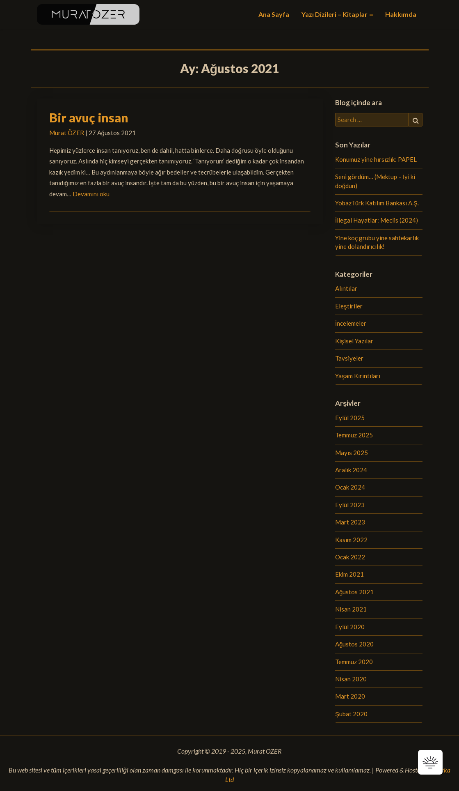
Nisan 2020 (351, 679)
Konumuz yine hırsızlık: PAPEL (376, 159)
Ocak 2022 (350, 557)
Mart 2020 (350, 696)
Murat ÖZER (66, 132)
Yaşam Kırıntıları (357, 375)
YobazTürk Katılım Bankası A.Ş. (377, 203)
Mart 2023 (350, 522)
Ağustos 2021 (354, 592)
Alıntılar (346, 288)
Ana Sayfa (273, 14)
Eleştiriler (349, 306)
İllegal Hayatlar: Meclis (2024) (376, 220)
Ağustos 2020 (354, 644)
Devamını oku (91, 194)
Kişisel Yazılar (354, 341)
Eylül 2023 (350, 504)
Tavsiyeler (349, 358)
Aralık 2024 (351, 470)
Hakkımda (400, 14)
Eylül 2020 (350, 626)
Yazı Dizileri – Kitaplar (337, 14)
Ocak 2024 (350, 487)
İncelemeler (350, 323)
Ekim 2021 (349, 574)
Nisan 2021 (351, 609)
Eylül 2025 (350, 417)
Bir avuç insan (88, 117)
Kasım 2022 (351, 539)
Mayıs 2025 (351, 452)
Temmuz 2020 (354, 661)
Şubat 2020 (351, 713)
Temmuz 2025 (354, 435)
